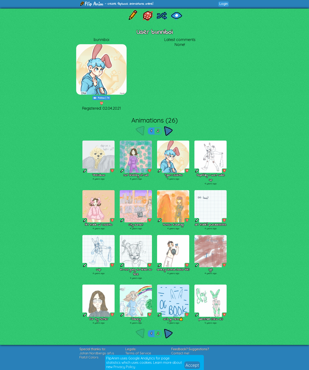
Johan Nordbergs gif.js (96, 353)
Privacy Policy (124, 367)
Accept (192, 365)
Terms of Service (138, 353)
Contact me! (180, 353)
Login (223, 4)
